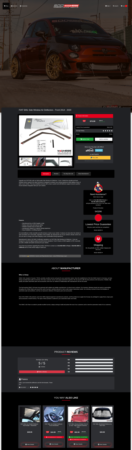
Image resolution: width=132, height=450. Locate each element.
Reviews (56, 173)
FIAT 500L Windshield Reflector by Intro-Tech (102, 424)
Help (108, 6)
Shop (6, 6)
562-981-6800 (75, 245)
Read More (98, 230)
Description (46, 173)
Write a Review (42, 371)
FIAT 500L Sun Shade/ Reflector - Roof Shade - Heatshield (30, 424)
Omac (110, 134)
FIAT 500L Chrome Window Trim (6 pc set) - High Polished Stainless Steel (78, 425)
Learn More (99, 150)
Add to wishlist (103, 139)
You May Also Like (68, 173)
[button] (71, 135)
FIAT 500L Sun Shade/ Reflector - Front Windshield (54, 424)
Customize (23, 6)
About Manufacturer (83, 173)
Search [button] (115, 6)
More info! (109, 127)
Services (14, 6)
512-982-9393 (61, 245)
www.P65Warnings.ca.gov (60, 256)
